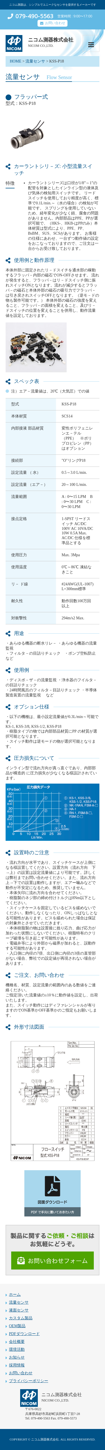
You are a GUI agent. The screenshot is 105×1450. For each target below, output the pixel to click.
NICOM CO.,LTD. (40, 46)
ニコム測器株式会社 (50, 40)
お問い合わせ (55, 23)
